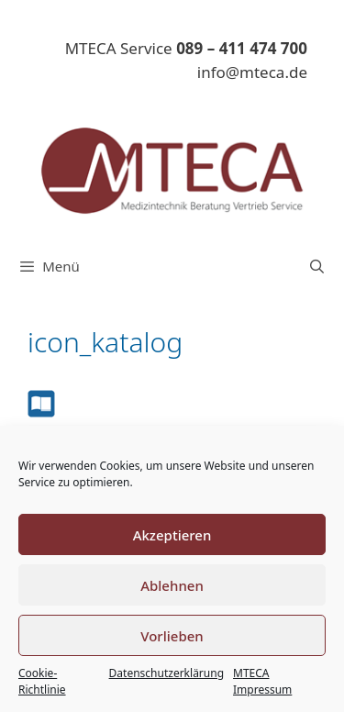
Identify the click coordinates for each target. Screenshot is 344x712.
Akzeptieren (172, 535)
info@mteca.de (252, 72)
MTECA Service (186, 48)
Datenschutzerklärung (166, 673)
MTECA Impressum (262, 681)
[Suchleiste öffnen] (317, 266)
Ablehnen (172, 585)
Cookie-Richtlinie (42, 681)
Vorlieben (171, 636)
